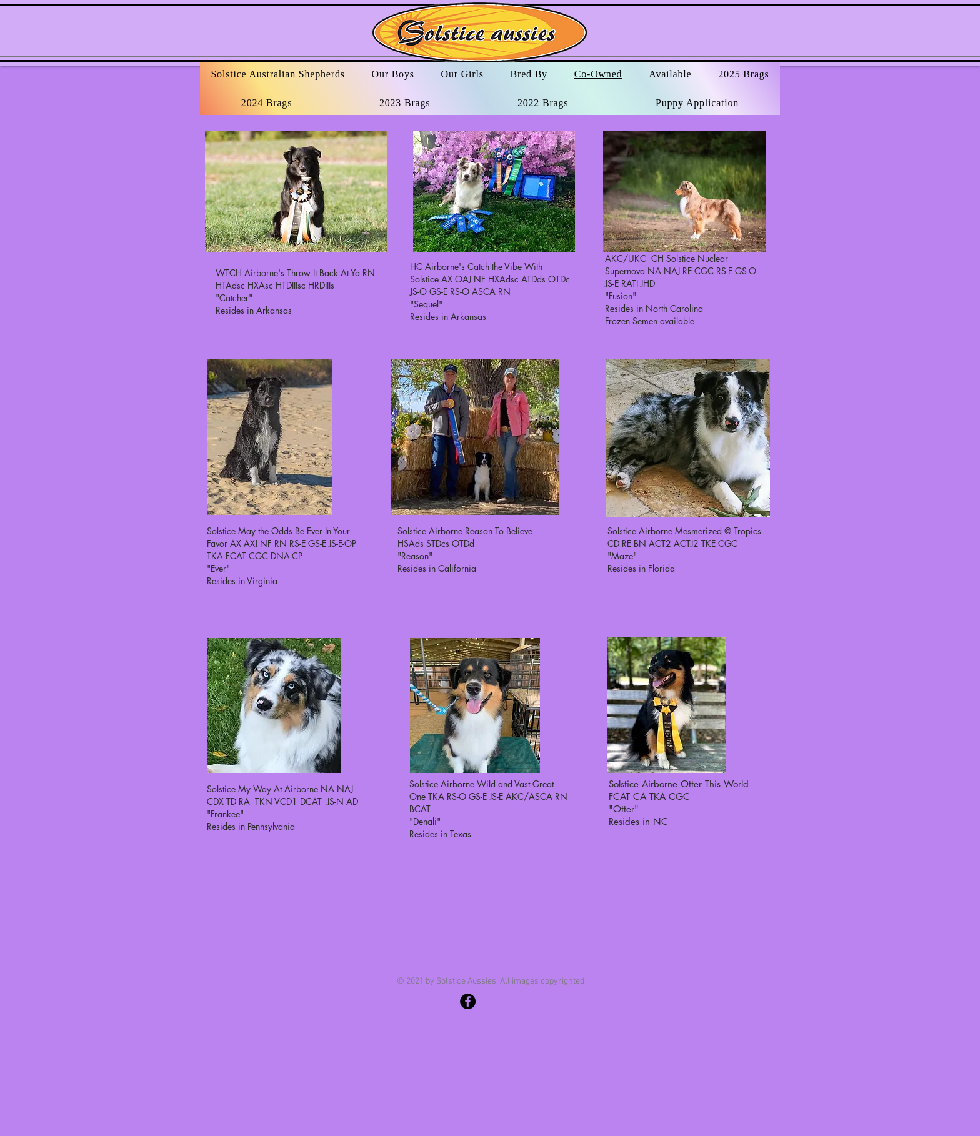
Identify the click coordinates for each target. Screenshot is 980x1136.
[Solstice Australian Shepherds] (468, 1001)
